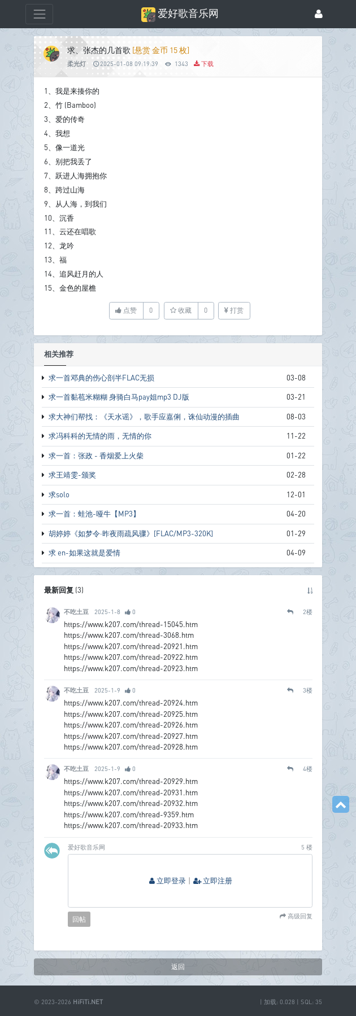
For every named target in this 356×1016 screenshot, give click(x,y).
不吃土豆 (76, 611)
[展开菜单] (39, 14)
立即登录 (167, 881)
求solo (59, 494)
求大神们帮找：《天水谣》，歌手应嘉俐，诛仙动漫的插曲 (144, 416)
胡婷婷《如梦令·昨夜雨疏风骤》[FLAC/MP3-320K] (131, 533)
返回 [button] (178, 966)
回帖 (79, 919)
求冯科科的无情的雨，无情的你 (100, 435)
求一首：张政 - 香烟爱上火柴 (96, 455)
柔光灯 (76, 63)
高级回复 (299, 916)
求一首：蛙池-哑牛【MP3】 (94, 513)
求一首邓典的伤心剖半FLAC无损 (101, 377)
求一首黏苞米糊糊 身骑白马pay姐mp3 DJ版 (119, 396)
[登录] (319, 14)
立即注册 (212, 881)
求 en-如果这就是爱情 (84, 552)
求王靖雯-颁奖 (72, 474)
